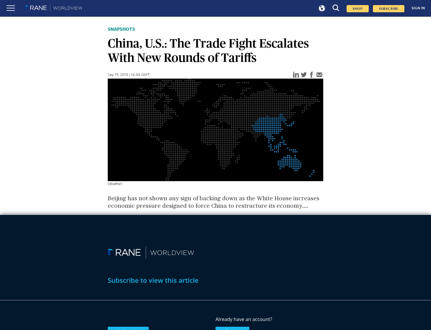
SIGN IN (418, 8)
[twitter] (304, 75)
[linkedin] (296, 75)
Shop (357, 8)
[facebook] (311, 75)
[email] (319, 75)
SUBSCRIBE (389, 8)
